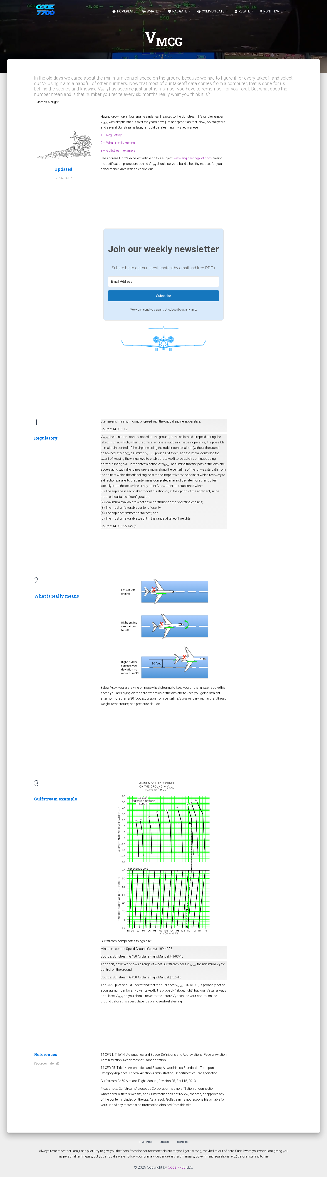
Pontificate (271, 11)
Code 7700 (177, 1167)
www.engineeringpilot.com (193, 158)
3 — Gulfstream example (118, 150)
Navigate (178, 11)
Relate (243, 11)
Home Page (145, 1142)
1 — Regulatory (111, 135)
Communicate (211, 11)
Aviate (150, 11)
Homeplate (124, 11)
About (164, 1142)
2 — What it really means (118, 143)
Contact (183, 1142)
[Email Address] (163, 281)
